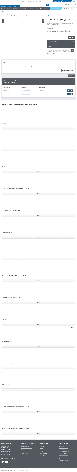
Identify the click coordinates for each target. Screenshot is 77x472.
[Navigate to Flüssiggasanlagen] (5, 8)
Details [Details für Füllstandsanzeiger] (38, 389)
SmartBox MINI (5, 144)
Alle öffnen (71, 37)
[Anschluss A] (13, 66)
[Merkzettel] (66, 4)
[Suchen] (47, 5)
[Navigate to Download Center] (30, 1)
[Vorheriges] (3, 20)
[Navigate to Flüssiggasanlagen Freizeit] (19, 8)
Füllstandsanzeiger (6, 384)
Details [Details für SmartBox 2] (38, 171)
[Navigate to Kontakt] (23, 1)
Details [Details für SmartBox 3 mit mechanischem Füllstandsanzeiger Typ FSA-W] (38, 433)
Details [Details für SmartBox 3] (38, 259)
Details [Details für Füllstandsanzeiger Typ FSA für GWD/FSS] (38, 302)
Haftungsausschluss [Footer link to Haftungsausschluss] (63, 455)
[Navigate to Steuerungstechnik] (56, 8)
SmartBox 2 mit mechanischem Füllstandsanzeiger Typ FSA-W (15, 188)
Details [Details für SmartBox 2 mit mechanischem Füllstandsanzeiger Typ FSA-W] (38, 193)
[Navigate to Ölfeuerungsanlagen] (33, 8)
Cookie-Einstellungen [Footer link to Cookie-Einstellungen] (63, 460)
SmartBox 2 (4, 166)
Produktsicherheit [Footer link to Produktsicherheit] (63, 458)
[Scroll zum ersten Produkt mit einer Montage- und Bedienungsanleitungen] (72, 50)
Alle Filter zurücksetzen (67, 70)
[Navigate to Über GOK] (66, 8)
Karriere (41, 448)
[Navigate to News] (2, 11)
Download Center (43, 453)
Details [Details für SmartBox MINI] (38, 149)
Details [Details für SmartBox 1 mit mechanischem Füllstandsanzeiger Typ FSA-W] (38, 411)
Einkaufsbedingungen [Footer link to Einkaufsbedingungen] (63, 453)
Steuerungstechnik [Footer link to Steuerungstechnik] (25, 453)
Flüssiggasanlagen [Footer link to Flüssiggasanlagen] (25, 446)
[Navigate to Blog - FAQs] (38, 1)
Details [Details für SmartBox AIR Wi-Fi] (38, 346)
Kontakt (41, 451)
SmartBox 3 (4, 254)
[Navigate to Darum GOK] (57, 1)
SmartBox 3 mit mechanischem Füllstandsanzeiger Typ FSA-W (15, 428)
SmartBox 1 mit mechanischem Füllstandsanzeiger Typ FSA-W (15, 406)
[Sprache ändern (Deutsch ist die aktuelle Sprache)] (74, 1)
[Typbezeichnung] (34, 66)
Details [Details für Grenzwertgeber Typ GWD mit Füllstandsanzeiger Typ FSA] (38, 280)
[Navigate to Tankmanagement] (44, 8)
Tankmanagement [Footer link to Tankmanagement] (24, 451)
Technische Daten (52, 44)
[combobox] (34, 5)
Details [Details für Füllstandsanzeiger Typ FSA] (38, 237)
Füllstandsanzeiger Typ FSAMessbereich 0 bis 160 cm (10, 81)
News (41, 449)
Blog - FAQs (42, 455)
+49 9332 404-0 (6, 449)
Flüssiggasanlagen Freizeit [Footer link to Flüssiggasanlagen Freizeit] (26, 448)
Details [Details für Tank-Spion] (38, 324)
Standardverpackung (26, 90)
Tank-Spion (4, 319)
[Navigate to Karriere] (72, 8)
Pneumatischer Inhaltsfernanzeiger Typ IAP (11, 210)
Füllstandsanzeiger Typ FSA (8, 232)
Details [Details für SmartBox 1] (38, 128)
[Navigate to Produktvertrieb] (67, 1)
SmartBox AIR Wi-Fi (6, 341)
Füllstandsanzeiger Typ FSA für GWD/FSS (11, 297)
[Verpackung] (55, 66)
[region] (23, 22)
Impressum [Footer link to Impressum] (61, 446)
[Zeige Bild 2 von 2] (23, 23)
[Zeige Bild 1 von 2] (22, 23)
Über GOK (42, 446)
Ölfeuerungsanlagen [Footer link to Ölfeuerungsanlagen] (25, 449)
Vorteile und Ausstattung (53, 41)
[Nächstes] (43, 20)
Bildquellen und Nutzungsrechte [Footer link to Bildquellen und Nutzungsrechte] (66, 456)
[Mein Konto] (73, 4)
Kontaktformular (12, 458)
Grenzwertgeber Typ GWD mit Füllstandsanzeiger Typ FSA (14, 275)
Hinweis (49, 46)
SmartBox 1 (4, 123)
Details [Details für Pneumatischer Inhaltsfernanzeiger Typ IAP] (38, 215)
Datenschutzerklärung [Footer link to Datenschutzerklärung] (63, 448)
